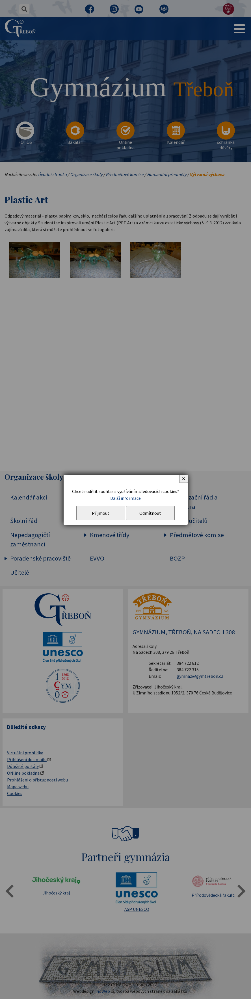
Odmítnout (150, 513)
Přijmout (100, 513)
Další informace (125, 498)
